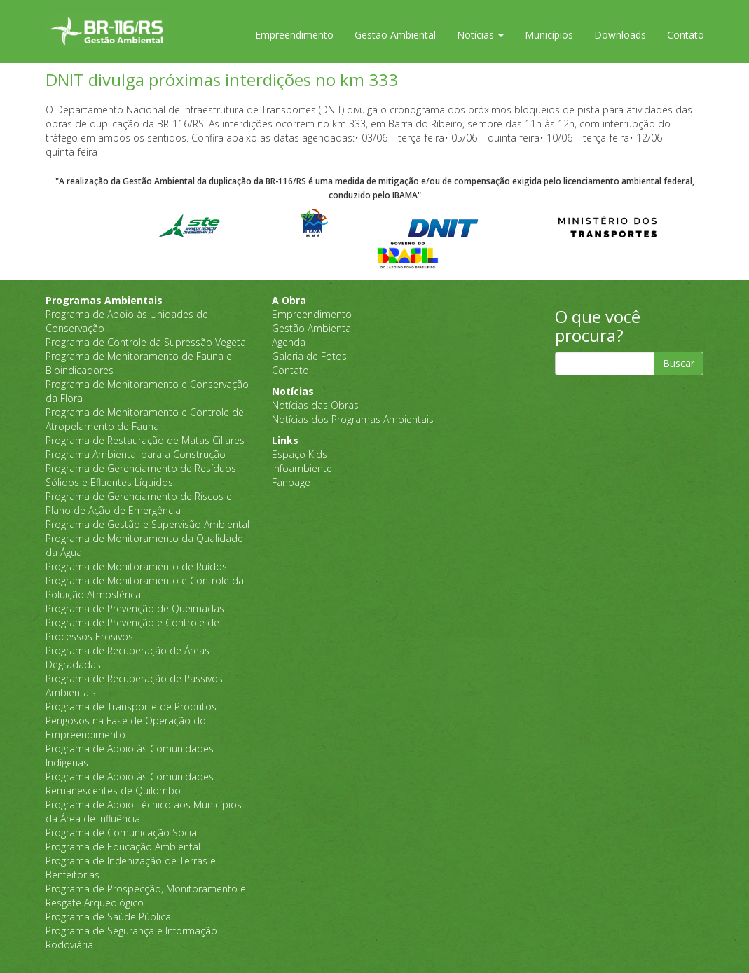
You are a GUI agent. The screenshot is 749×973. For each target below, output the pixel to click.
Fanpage (291, 482)
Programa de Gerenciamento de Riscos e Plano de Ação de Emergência (139, 503)
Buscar (678, 363)
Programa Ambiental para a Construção (136, 454)
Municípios (549, 34)
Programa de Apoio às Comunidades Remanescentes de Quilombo (130, 783)
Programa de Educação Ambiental (123, 846)
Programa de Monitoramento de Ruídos (136, 566)
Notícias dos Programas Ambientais (353, 419)
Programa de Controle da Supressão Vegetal (147, 342)
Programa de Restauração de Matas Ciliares (145, 440)
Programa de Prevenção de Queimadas (135, 608)
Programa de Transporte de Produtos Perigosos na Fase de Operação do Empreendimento (131, 720)
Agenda (288, 342)
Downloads (620, 34)
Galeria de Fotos (309, 356)
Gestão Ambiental (395, 34)
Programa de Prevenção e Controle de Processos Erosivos (132, 629)
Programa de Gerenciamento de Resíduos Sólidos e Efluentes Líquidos (141, 475)
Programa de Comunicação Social (122, 832)
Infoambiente (302, 468)
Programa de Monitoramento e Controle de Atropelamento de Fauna (145, 419)
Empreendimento (294, 34)
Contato (685, 34)
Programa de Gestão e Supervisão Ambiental (147, 524)
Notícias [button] (480, 34)
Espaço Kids (299, 454)
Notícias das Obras (315, 405)
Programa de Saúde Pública (108, 916)
